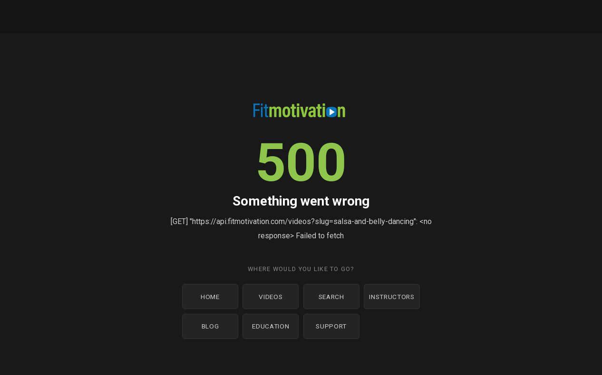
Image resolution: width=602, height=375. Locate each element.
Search (331, 296)
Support (331, 326)
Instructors (391, 296)
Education (270, 326)
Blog (210, 326)
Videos (270, 296)
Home (210, 296)
